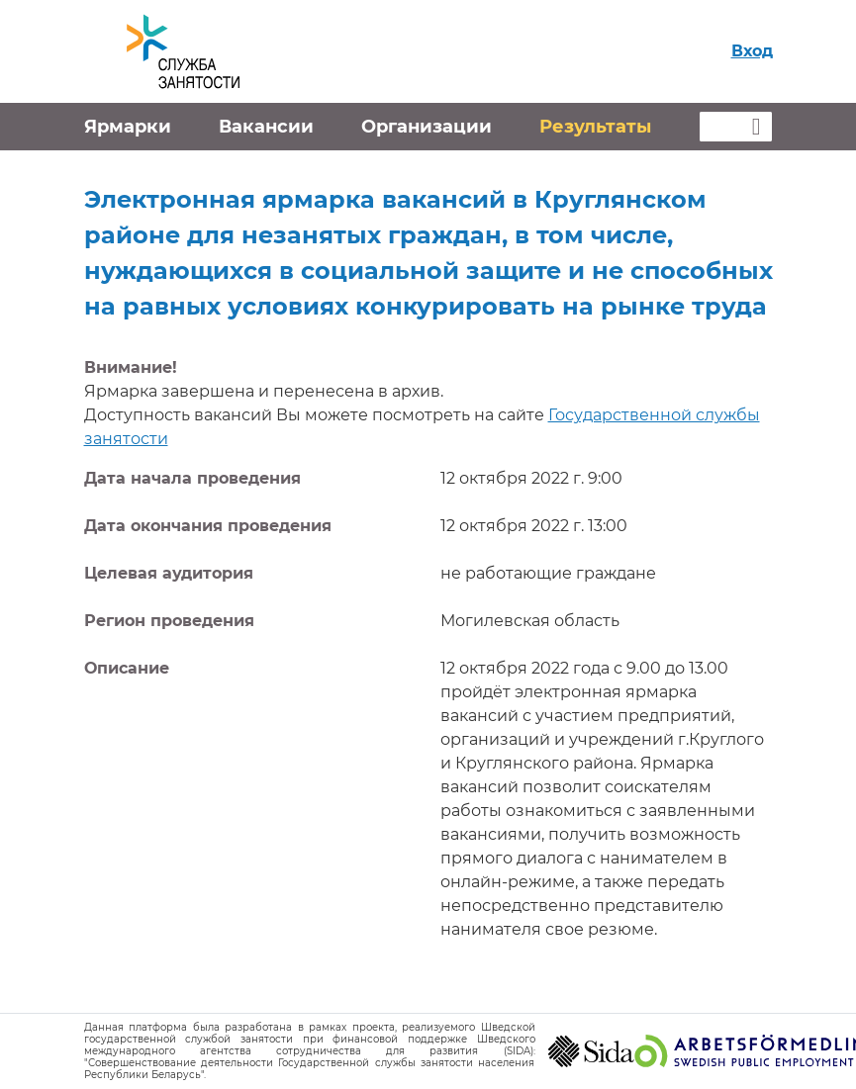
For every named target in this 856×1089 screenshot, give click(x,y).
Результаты (595, 126)
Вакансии (266, 126)
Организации (426, 126)
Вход (752, 51)
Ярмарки (127, 126)
